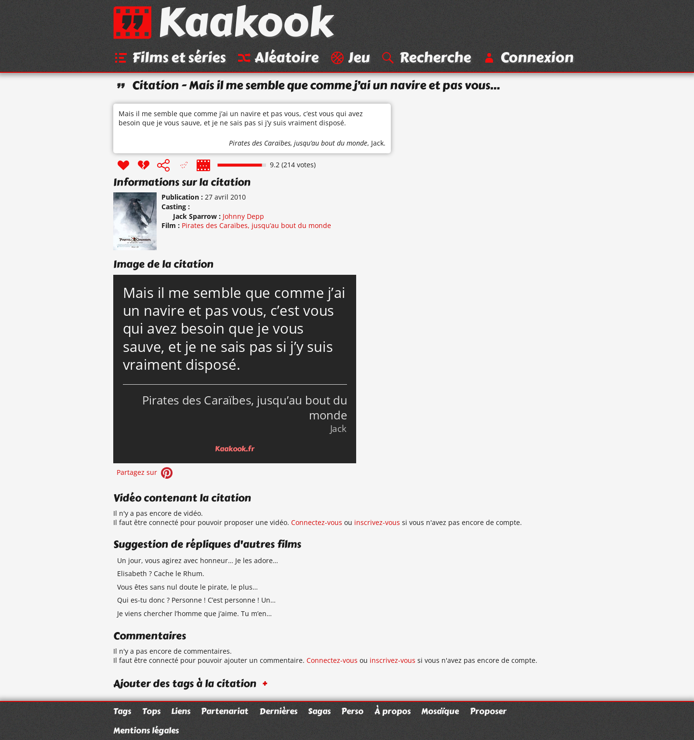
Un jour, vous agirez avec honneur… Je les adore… (197, 560)
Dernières (278, 711)
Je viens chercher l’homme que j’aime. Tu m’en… (194, 613)
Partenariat (224, 711)
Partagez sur (145, 472)
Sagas (319, 711)
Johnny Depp (243, 216)
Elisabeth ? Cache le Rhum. (160, 573)
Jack (377, 143)
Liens (180, 711)
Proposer (488, 711)
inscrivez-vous (377, 522)
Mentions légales (146, 730)
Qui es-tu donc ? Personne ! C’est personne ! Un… (196, 600)
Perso (352, 711)
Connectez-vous (316, 522)
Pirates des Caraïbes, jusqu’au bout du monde (298, 143)
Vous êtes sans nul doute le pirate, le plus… (187, 587)
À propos (392, 711)
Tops (151, 711)
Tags (122, 711)
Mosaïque (440, 711)
